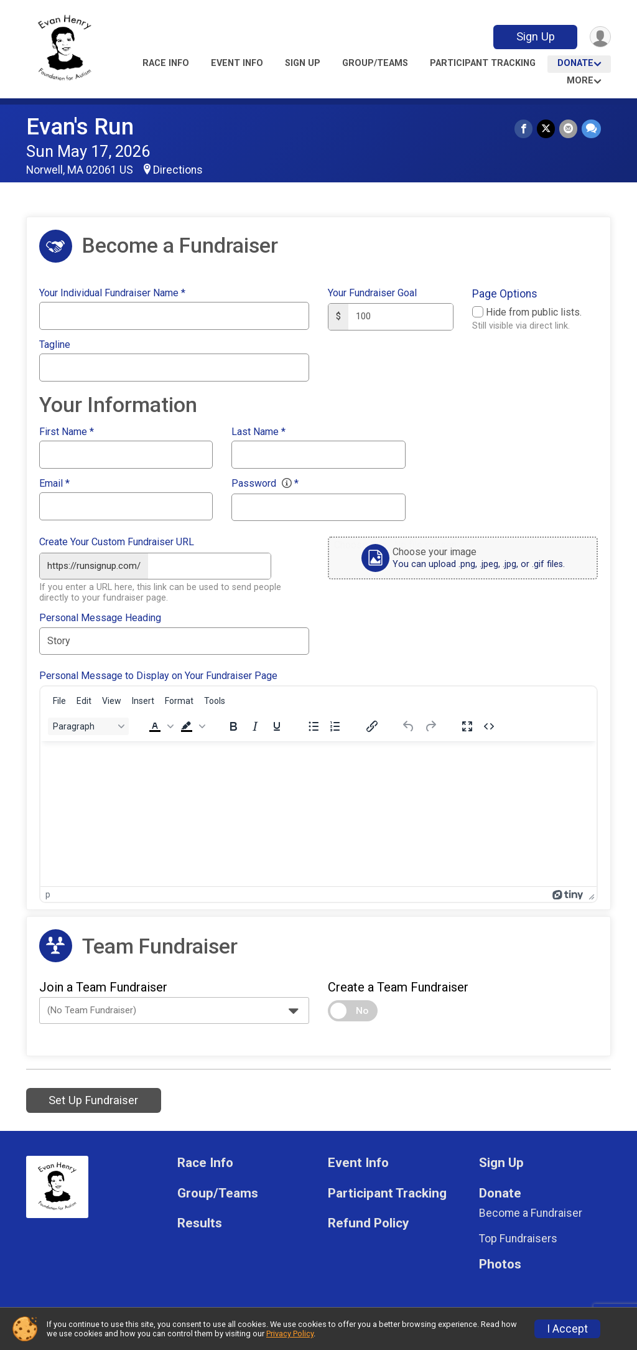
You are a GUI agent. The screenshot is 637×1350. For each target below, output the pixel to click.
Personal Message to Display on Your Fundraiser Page (158, 674)
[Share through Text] (591, 129)
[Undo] (408, 725)
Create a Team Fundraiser (398, 986)
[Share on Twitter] (547, 129)
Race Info (165, 63)
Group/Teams (375, 63)
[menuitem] (59, 699)
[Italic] (255, 725)
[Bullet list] (313, 725)
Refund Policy (368, 1222)
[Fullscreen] (467, 725)
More (580, 80)
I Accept (567, 1329)
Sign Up (533, 36)
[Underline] (276, 725)
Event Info (237, 63)
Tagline (54, 344)
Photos (500, 1263)
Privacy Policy (290, 1333)
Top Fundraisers (518, 1237)
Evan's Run (80, 126)
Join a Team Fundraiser (103, 986)
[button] (159, 725)
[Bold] (233, 725)
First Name (66, 432)
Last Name (258, 432)
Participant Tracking (483, 63)
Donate (575, 63)
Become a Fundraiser (530, 1212)
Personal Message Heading (100, 616)
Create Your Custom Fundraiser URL (116, 542)
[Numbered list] (335, 725)
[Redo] (430, 725)
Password (265, 483)
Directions (178, 170)
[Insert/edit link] (372, 725)
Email (54, 483)
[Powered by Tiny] (568, 893)
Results (199, 1222)
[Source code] (489, 725)
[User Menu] (599, 37)
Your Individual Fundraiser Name (112, 293)
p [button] (47, 893)
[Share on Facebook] (525, 129)
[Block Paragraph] (88, 725)
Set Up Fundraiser (93, 1098)
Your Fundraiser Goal (372, 293)
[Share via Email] (569, 129)
